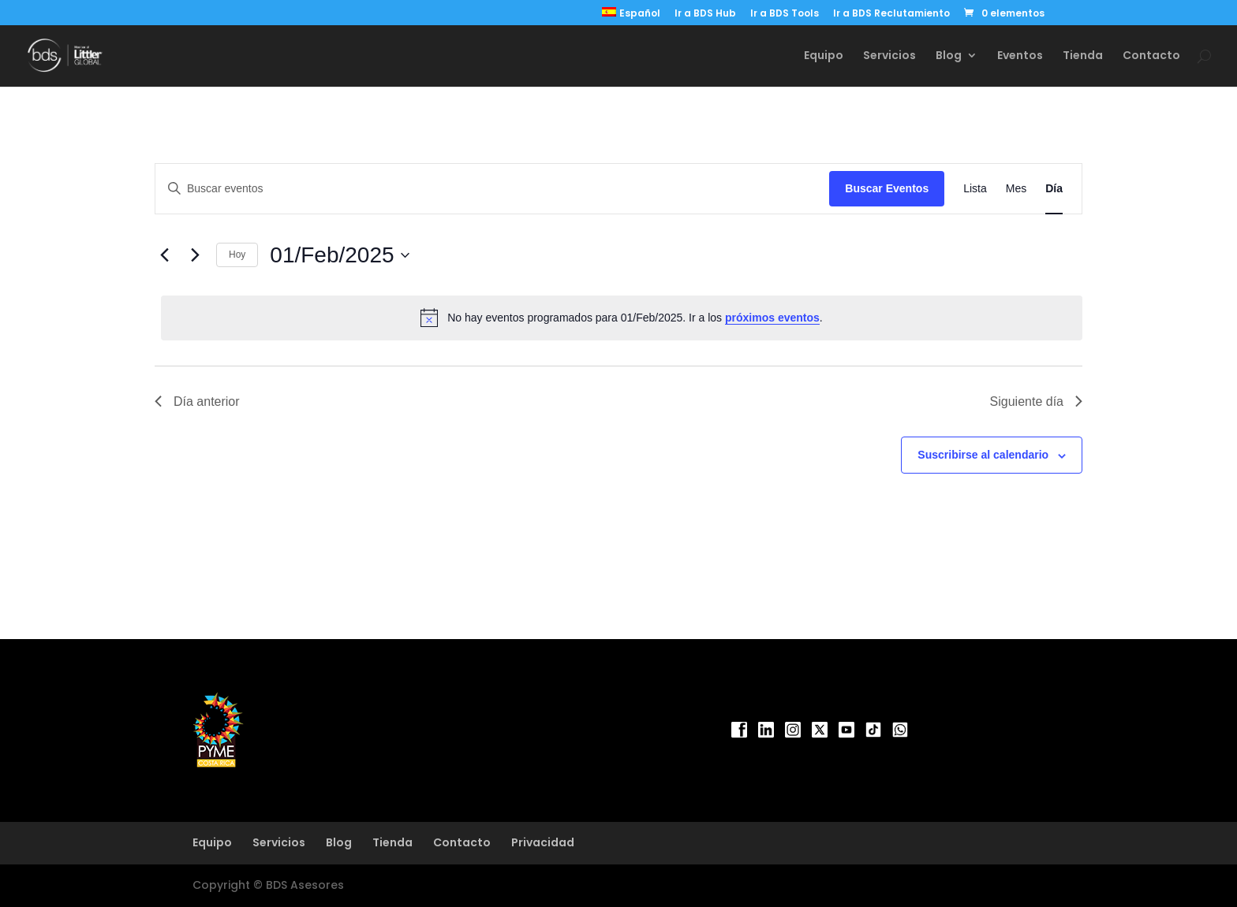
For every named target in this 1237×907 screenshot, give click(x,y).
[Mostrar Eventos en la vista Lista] (975, 189)
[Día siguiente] (194, 255)
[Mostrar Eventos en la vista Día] (1054, 189)
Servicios (889, 56)
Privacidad (542, 842)
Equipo (823, 56)
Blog (949, 56)
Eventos (1020, 56)
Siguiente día (1036, 401)
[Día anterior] (164, 255)
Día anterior (197, 401)
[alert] (621, 318)
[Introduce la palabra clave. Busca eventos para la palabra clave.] (492, 189)
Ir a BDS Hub (705, 14)
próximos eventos (772, 317)
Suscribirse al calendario (982, 454)
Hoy (237, 254)
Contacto (1151, 56)
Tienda (1083, 56)
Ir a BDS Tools (784, 14)
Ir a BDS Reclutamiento (891, 14)
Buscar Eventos (887, 188)
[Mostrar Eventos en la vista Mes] (1016, 189)
